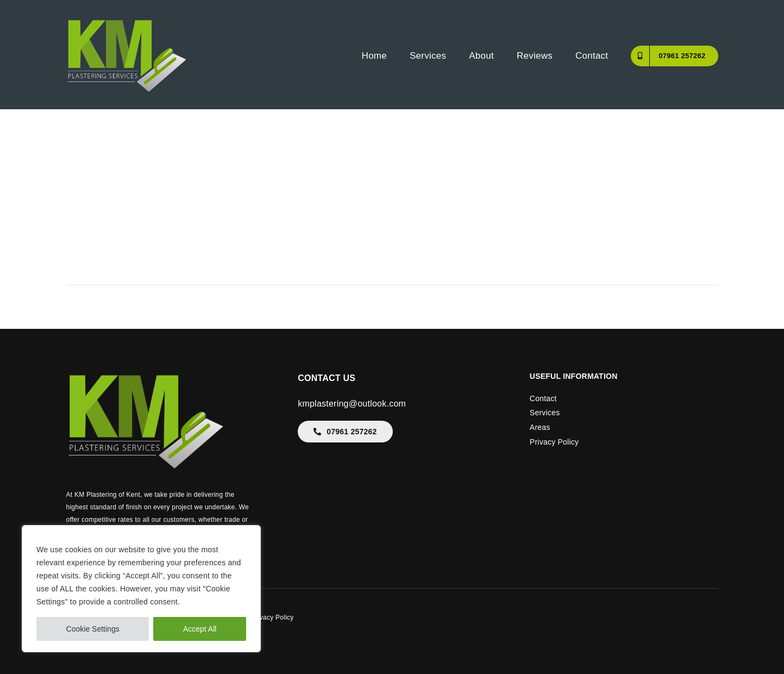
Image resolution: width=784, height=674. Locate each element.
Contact (543, 398)
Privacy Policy (554, 442)
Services (545, 412)
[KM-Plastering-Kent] (127, 20)
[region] (141, 588)
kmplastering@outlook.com (352, 403)
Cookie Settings (93, 629)
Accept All (199, 629)
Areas (540, 427)
